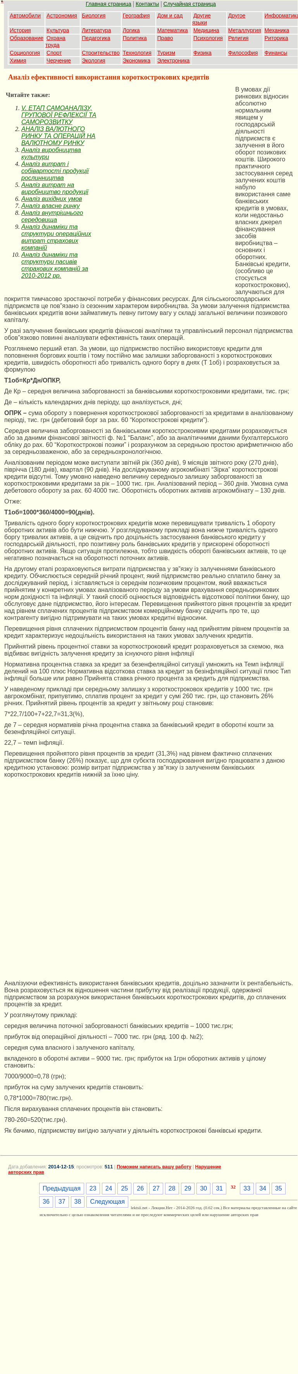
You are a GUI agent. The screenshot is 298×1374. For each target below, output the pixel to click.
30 (203, 1188)
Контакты (147, 4)
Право (165, 38)
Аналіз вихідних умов (51, 199)
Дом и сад (170, 15)
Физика (202, 53)
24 (108, 1188)
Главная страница (108, 4)
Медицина (206, 30)
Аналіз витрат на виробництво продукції (54, 188)
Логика (131, 30)
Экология (93, 60)
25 (124, 1188)
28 (172, 1188)
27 (156, 1188)
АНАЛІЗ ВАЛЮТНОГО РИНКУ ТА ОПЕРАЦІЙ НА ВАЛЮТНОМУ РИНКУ (58, 136)
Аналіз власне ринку (50, 205)
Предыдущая (62, 1188)
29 (187, 1188)
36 (46, 1201)
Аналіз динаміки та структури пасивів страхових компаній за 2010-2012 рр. (54, 265)
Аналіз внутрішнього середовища (52, 216)
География (136, 15)
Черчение (59, 60)
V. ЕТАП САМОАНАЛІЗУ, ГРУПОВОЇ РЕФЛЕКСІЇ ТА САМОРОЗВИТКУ (58, 115)
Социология (25, 53)
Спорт (54, 53)
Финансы (276, 53)
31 (219, 1188)
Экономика (136, 60)
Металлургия (244, 30)
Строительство (100, 53)
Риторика (276, 38)
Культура (58, 30)
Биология (93, 15)
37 (62, 1201)
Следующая (107, 1201)
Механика (277, 30)
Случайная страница (190, 4)
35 (278, 1188)
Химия (18, 60)
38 (77, 1201)
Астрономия (62, 15)
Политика (135, 38)
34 (262, 1188)
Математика (172, 30)
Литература (96, 30)
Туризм (166, 53)
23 (93, 1188)
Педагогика (96, 38)
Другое (236, 15)
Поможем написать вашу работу (154, 1167)
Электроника (173, 60)
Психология (208, 38)
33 (246, 1188)
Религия (238, 38)
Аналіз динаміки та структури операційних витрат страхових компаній (56, 237)
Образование (26, 38)
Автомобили (25, 15)
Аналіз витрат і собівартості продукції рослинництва (55, 171)
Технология (137, 53)
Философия (243, 53)
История (20, 30)
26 (140, 1188)
